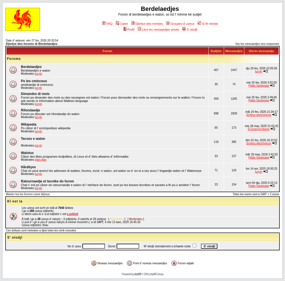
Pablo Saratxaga (258, 85)
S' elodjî (189, 29)
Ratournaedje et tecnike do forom (47, 181)
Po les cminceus (34, 81)
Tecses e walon (33, 139)
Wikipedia (28, 124)
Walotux (27, 153)
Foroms (14, 59)
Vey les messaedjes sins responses (257, 43)
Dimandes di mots (35, 94)
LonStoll (72, 214)
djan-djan (40, 159)
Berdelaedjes (31, 67)
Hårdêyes (28, 167)
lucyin (38, 73)
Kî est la (15, 201)
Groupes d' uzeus (180, 23)
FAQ (107, 23)
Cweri (122, 23)
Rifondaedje (30, 110)
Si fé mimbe (208, 23)
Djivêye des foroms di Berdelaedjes (31, 43)
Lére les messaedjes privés (158, 29)
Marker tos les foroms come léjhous (28, 194)
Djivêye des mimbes (147, 23)
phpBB (137, 274)
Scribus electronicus (258, 114)
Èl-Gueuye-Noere (258, 129)
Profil (128, 29)
